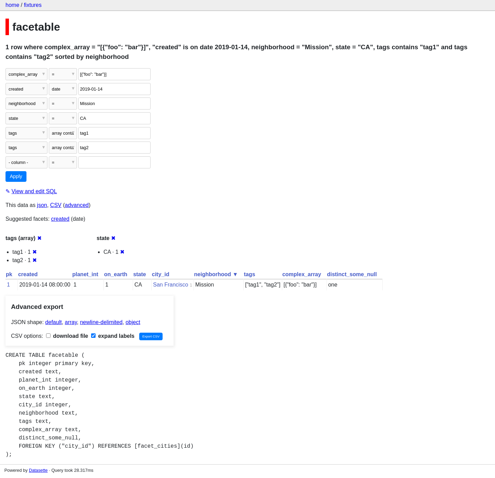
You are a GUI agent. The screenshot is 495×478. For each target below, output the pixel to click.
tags (249, 274)
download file (67, 336)
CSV (56, 205)
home (12, 5)
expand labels (112, 336)
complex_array (301, 274)
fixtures (33, 5)
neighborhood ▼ (216, 274)
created (60, 219)
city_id (160, 274)
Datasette (38, 470)
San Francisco (170, 285)
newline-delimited (101, 322)
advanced (77, 205)
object (132, 322)
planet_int (85, 274)
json (42, 205)
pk (9, 274)
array (71, 322)
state (139, 274)
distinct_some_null (352, 274)
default (53, 322)
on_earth (116, 274)
